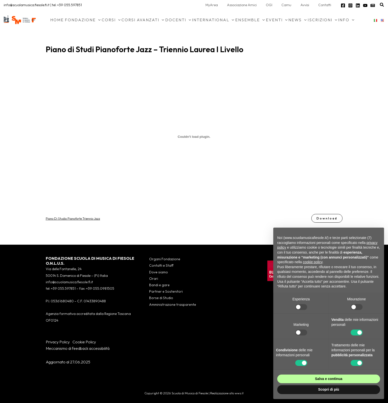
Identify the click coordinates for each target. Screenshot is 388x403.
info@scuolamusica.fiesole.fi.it (26, 5)
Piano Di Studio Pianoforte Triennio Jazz (73, 218)
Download (326, 218)
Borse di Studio (160, 298)
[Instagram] (350, 5)
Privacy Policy (58, 341)
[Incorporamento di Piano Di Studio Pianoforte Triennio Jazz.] (194, 136)
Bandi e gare (159, 285)
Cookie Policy (84, 341)
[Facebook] (343, 5)
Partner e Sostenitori (165, 291)
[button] (382, 5)
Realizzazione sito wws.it (227, 393)
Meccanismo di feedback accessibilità (78, 348)
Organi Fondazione (164, 259)
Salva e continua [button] (328, 379)
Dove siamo (158, 272)
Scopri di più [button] (328, 389)
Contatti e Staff (160, 265)
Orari (153, 279)
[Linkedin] (358, 5)
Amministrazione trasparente (172, 305)
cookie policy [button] (312, 262)
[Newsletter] (372, 5)
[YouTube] (365, 5)
